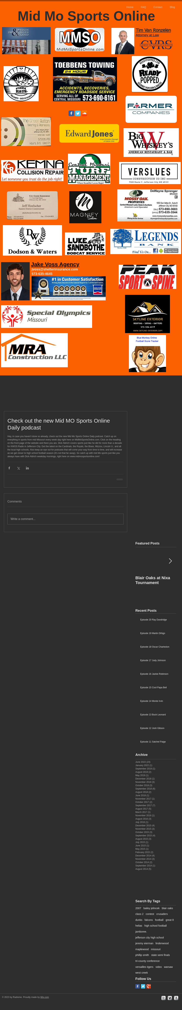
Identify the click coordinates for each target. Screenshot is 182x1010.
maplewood (142, 949)
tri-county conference (147, 960)
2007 (138, 908)
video (158, 966)
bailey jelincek (151, 908)
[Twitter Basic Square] (143, 986)
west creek (141, 972)
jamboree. (141, 931)
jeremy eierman (144, 943)
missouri (156, 949)
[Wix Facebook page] (71, 113)
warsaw (168, 966)
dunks (138, 919)
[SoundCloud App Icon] (84, 113)
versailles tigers (144, 966)
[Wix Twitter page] (78, 113)
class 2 (139, 913)
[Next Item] (170, 561)
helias (138, 925)
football (159, 919)
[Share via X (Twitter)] (18, 468)
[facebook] (176, 998)
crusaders (162, 913)
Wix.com (44, 997)
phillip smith (142, 955)
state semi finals (160, 955)
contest (150, 913)
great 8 (170, 919)
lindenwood (162, 943)
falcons (148, 919)
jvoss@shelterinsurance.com (55, 269)
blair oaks (167, 908)
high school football (155, 925)
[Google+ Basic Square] (149, 986)
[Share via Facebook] (9, 468)
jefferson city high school (149, 937)
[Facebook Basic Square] (137, 986)
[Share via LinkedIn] (27, 468)
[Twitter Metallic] (170, 998)
